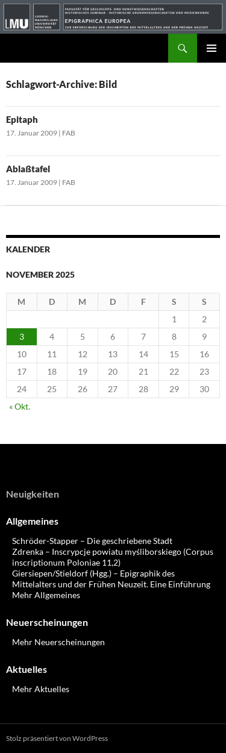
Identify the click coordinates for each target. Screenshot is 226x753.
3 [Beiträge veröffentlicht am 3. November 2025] (21, 336)
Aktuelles (26, 669)
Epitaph (22, 119)
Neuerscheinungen (47, 622)
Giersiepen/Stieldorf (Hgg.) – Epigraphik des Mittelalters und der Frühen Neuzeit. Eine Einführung (111, 578)
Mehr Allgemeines (46, 595)
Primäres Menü (211, 48)
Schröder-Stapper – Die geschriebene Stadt (92, 541)
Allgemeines (32, 520)
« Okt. (19, 406)
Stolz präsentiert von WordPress (57, 738)
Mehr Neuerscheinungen (58, 642)
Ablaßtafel (28, 168)
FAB (68, 132)
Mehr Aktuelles (40, 689)
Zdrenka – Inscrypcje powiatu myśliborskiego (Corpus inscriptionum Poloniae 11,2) (112, 556)
